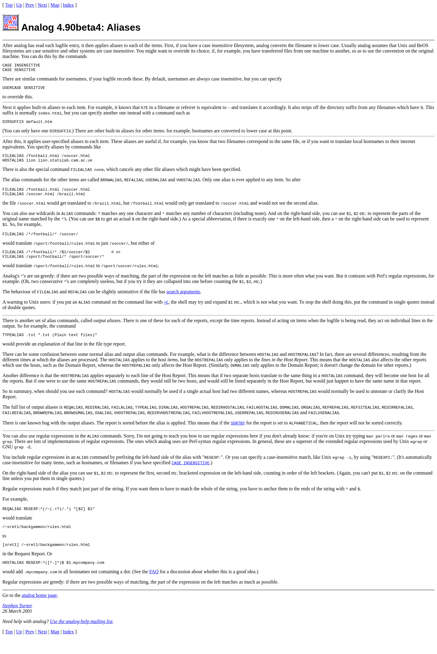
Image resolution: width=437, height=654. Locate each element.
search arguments (183, 301)
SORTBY (238, 434)
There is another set (21, 330)
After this (11, 145)
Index (68, 5)
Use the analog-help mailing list (81, 636)
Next (42, 5)
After (7, 45)
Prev (29, 5)
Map (55, 5)
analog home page (39, 609)
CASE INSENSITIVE (191, 473)
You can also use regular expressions (38, 446)
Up (19, 5)
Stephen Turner (17, 620)
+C (166, 312)
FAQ (154, 586)
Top (9, 5)
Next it (9, 110)
